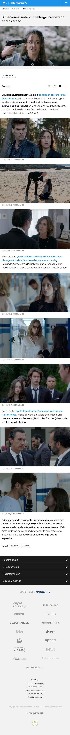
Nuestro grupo (35, 559)
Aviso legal (35, 680)
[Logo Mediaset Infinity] (19, 605)
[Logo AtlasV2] (19, 658)
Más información (35, 573)
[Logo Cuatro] (19, 614)
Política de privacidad (35, 687)
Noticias (6, 9)
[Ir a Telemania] (18, 3)
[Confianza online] (35, 725)
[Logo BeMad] (19, 640)
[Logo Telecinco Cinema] (19, 649)
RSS (35, 701)
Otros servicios (35, 566)
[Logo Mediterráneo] (35, 667)
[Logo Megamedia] (36, 713)
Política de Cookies (35, 694)
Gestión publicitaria (35, 697)
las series (25, 546)
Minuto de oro (28, 9)
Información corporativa (35, 683)
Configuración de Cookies (35, 690)
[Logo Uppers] (50, 640)
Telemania (14, 546)
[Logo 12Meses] (50, 649)
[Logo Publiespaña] (50, 658)
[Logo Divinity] (50, 614)
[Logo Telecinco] (50, 605)
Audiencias (16, 9)
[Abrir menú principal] (66, 3)
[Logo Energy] (50, 632)
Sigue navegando (35, 580)
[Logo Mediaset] (35, 593)
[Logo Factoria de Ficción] (50, 623)
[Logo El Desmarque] (19, 623)
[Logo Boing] (19, 632)
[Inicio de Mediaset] (5, 3)
